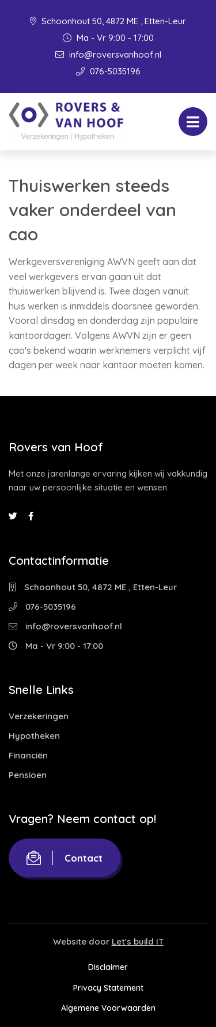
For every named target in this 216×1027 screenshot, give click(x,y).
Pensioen (28, 774)
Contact (64, 858)
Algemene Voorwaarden (108, 1008)
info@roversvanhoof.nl (108, 54)
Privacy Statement (108, 988)
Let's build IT (138, 941)
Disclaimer (108, 967)
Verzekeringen (39, 716)
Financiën (28, 755)
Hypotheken (34, 735)
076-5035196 (108, 71)
